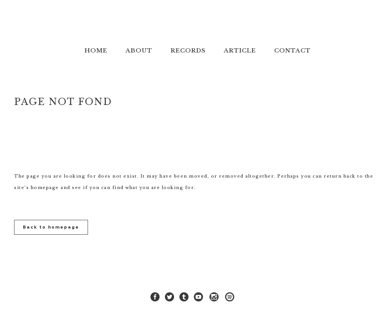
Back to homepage (51, 227)
